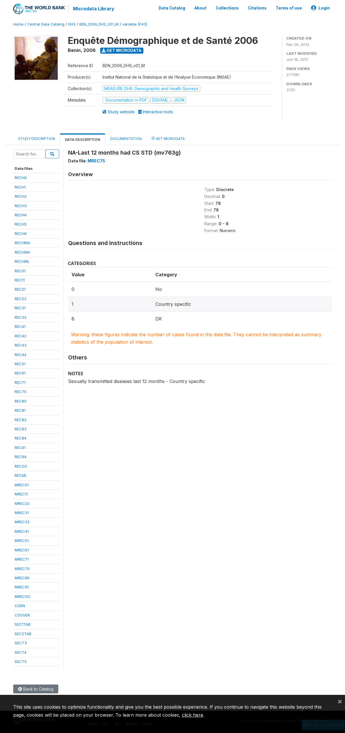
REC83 (20, 429)
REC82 (20, 419)
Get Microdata (122, 50)
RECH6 (21, 233)
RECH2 (21, 196)
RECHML (22, 261)
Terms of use (289, 8)
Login (320, 8)
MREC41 (22, 531)
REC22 (20, 298)
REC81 (20, 410)
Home (18, 24)
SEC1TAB (22, 624)
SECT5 (21, 661)
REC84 (20, 438)
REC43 (20, 345)
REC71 (20, 382)
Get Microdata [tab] (168, 138)
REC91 (20, 447)
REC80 (20, 401)
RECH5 (21, 224)
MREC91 (22, 587)
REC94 (20, 456)
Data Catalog (172, 8)
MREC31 (22, 512)
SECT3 (21, 643)
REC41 (20, 326)
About (200, 8)
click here (192, 715)
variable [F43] (134, 24)
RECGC (21, 466)
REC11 (20, 280)
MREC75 (22, 568)
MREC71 (22, 559)
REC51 (20, 363)
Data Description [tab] (82, 139)
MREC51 (22, 540)
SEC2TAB (23, 633)
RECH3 (21, 205)
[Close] (340, 701)
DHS (72, 24)
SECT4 (20, 652)
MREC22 (22, 503)
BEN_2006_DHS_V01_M (99, 24)
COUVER (22, 615)
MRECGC (23, 596)
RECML (21, 475)
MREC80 (22, 577)
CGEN (20, 605)
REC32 (20, 317)
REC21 (20, 289)
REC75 (20, 391)
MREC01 (22, 485)
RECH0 (21, 177)
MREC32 (22, 522)
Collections (227, 8)
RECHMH (22, 252)
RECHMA (22, 242)
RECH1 (20, 187)
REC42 (20, 336)
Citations (257, 8)
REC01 (20, 271)
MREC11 (21, 494)
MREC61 (22, 550)
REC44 (20, 354)
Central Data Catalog (45, 24)
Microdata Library (93, 8)
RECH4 (21, 215)
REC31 (20, 308)
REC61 (20, 373)
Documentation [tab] (126, 139)
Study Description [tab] (36, 139)
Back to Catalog (35, 689)
